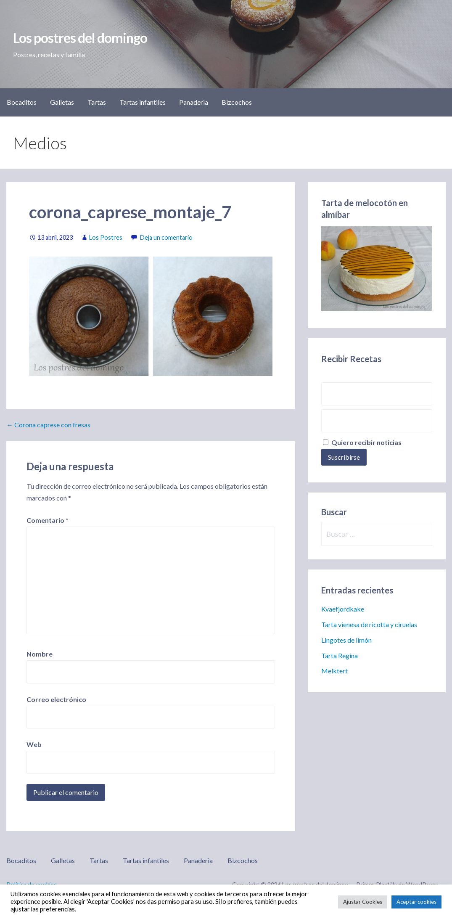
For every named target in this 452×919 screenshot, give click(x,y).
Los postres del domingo (80, 37)
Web (34, 744)
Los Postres (105, 237)
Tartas (96, 102)
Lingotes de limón (346, 640)
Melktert (334, 671)
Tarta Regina (339, 655)
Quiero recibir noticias (362, 442)
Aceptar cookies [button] (416, 901)
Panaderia (193, 102)
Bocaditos (22, 102)
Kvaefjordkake (342, 609)
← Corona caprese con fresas (48, 425)
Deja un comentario (166, 237)
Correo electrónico (56, 699)
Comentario (47, 520)
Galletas (62, 102)
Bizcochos (237, 102)
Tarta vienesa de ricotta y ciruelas (369, 624)
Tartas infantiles (142, 102)
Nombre (39, 654)
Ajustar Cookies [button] (362, 901)
